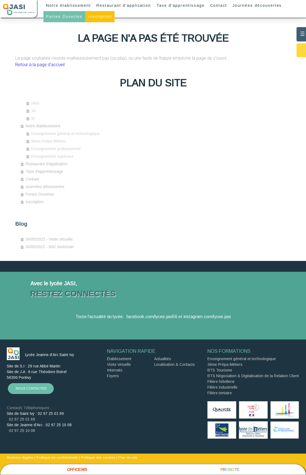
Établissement (119, 359)
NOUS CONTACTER (31, 388)
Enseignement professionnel (55, 149)
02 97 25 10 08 (21, 430)
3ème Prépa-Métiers (48, 141)
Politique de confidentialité (57, 457)
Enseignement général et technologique (65, 133)
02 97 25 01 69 (21, 419)
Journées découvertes (257, 5)
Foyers (113, 376)
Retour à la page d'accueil (40, 64)
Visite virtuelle (119, 364)
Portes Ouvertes (64, 16)
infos (35, 103)
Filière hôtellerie (221, 381)
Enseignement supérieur (52, 156)
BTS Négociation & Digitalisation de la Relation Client (253, 376)
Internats (114, 370)
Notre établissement (68, 5)
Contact (218, 5)
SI (33, 118)
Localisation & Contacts (174, 364)
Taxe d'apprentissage (180, 5)
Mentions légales (20, 457)
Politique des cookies (98, 457)
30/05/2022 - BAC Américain (50, 247)
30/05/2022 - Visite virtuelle (49, 239)
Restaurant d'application (123, 5)
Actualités (162, 359)
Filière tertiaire (219, 393)
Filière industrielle (222, 387)
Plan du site (127, 457)
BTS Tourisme (219, 370)
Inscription (100, 16)
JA (33, 111)
